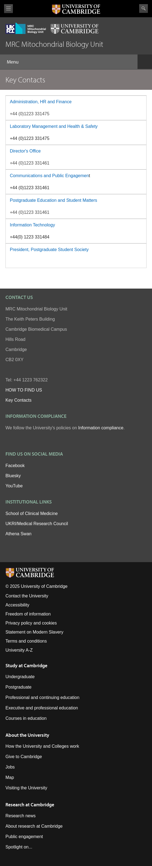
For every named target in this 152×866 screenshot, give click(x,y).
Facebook (15, 465)
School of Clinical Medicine (31, 513)
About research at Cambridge (34, 826)
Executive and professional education (41, 708)
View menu (8, 8)
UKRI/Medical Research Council (36, 523)
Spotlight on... (18, 847)
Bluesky (13, 475)
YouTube (14, 486)
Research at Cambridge (29, 804)
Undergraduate (20, 676)
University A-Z (19, 650)
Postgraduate (18, 687)
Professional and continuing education (42, 697)
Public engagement (24, 836)
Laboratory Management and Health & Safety (54, 126)
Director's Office (25, 151)
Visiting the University (26, 788)
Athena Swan (18, 533)
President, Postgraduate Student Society (49, 249)
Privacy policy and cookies (31, 623)
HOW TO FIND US (23, 390)
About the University (27, 735)
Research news (20, 815)
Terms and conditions (26, 641)
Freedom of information (28, 614)
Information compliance (100, 427)
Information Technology (32, 225)
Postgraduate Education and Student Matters (53, 200)
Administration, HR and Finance (41, 101)
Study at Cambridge (26, 665)
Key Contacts (18, 400)
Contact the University (26, 596)
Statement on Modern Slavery (34, 632)
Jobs (10, 767)
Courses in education (25, 718)
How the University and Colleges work (42, 746)
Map (9, 777)
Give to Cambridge (23, 756)
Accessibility (17, 605)
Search (143, 8)
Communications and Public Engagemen (49, 175)
